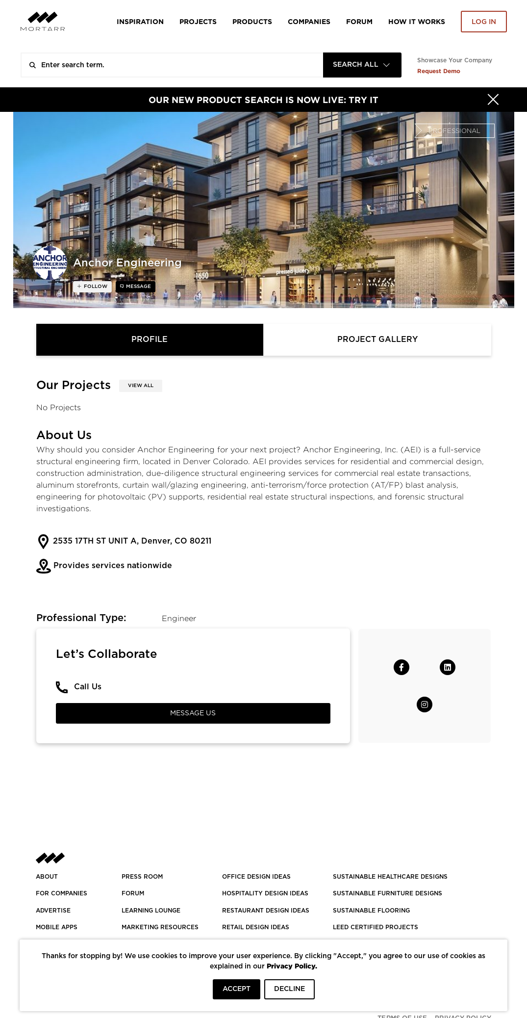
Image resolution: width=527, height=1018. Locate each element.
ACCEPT (237, 989)
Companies (309, 21)
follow (94, 286)
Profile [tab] (149, 339)
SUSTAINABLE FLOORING (371, 911)
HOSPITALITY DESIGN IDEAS (265, 893)
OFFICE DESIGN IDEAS (256, 877)
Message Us (193, 713)
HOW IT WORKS (416, 21)
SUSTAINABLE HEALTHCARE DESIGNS (390, 877)
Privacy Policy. (292, 965)
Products (252, 21)
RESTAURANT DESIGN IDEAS (265, 911)
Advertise (53, 911)
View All (140, 385)
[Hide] (493, 99)
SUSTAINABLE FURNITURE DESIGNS (387, 893)
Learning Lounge (151, 911)
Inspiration (140, 21)
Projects (198, 21)
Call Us (87, 687)
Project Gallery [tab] (377, 339)
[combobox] (362, 65)
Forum (359, 21)
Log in (484, 22)
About (47, 877)
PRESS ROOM (142, 877)
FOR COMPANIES (61, 893)
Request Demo (438, 71)
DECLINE (289, 989)
